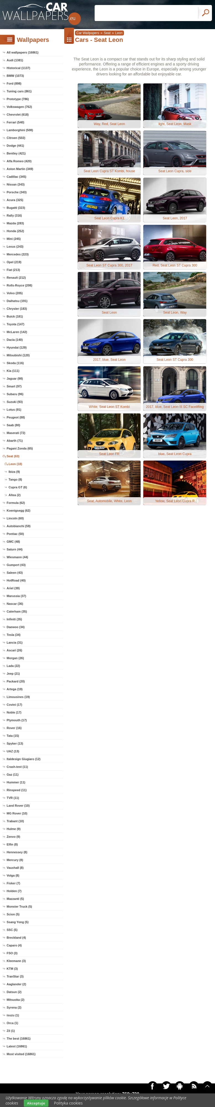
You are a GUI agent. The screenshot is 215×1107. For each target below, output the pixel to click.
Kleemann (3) (16, 961)
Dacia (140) (15, 339)
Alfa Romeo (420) (19, 161)
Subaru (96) (15, 394)
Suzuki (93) (15, 401)
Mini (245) (14, 238)
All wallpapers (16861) (22, 52)
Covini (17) (14, 704)
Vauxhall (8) (15, 867)
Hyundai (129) (17, 347)
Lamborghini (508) (20, 130)
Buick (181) (15, 316)
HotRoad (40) (16, 580)
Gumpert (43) (16, 565)
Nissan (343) (16, 184)
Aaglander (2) (16, 984)
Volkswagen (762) (19, 106)
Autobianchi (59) (18, 526)
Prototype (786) (18, 99)
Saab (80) (13, 425)
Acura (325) (15, 200)
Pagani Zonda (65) (20, 448)
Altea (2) (14, 495)
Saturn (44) (14, 549)
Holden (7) (14, 891)
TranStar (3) (15, 976)
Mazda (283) (15, 223)
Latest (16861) (17, 1046)
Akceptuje (36, 1103)
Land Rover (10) (18, 805)
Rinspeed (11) (17, 790)
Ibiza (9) (14, 471)
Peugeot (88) (16, 417)
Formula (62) (16, 502)
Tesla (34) (13, 634)
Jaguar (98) (15, 378)
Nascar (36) (15, 603)
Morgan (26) (15, 658)
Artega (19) (14, 689)
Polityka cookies (68, 1103)
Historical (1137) (18, 68)
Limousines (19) (18, 697)
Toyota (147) (15, 324)
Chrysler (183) (17, 308)
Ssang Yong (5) (18, 922)
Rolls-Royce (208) (19, 285)
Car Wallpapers (87, 33)
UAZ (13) (13, 751)
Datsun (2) (14, 992)
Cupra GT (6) (18, 487)
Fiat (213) (13, 269)
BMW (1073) (15, 75)
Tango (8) (15, 479)
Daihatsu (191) (17, 301)
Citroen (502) (16, 137)
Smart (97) (14, 386)
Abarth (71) (15, 440)
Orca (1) (12, 1023)
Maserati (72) (16, 433)
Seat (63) (13, 456)
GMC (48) (13, 541)
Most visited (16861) (21, 1054)
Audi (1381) (15, 60)
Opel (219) (14, 262)
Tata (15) (13, 735)
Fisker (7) (13, 883)
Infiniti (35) (14, 619)
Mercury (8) (15, 860)
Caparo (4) (14, 945)
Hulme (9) (13, 829)
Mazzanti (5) (15, 898)
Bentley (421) (16, 153)
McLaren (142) (17, 332)
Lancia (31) (14, 642)
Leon (119, 33)
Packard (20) (16, 681)
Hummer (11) (16, 782)
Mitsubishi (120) (18, 355)
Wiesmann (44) (17, 557)
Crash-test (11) (17, 766)
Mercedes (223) (18, 254)
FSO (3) (12, 953)
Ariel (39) (13, 588)
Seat (107, 33)
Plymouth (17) (17, 720)
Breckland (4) (16, 937)
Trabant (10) (15, 821)
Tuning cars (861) (19, 91)
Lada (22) (13, 665)
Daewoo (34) (16, 627)
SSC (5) (12, 929)
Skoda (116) (15, 363)
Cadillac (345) (16, 176)
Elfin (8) (12, 844)
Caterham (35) (17, 611)
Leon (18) (15, 464)
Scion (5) (13, 914)
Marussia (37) (16, 596)
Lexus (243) (15, 246)
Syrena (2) (14, 1007)
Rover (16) (14, 728)
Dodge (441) (15, 145)
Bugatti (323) (16, 207)
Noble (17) (14, 712)
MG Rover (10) (17, 813)
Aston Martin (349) (20, 169)
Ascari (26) (14, 650)
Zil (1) (11, 1030)
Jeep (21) (13, 673)
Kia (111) (13, 370)
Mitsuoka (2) (15, 999)
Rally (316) (14, 215)
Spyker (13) (15, 743)
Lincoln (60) (15, 518)
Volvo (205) (15, 293)
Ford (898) (14, 83)
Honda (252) (15, 231)
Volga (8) (13, 875)
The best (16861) (18, 1038)
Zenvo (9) (13, 836)
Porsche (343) (17, 192)
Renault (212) (16, 277)
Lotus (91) (14, 409)
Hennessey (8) (17, 852)
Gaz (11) (13, 774)
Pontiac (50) (15, 533)
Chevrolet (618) (18, 114)
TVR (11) (13, 797)
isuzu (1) (13, 1015)
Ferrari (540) (15, 122)
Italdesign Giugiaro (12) (23, 759)
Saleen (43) (15, 572)
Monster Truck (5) (19, 906)
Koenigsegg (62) (18, 510)
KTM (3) (12, 968)
